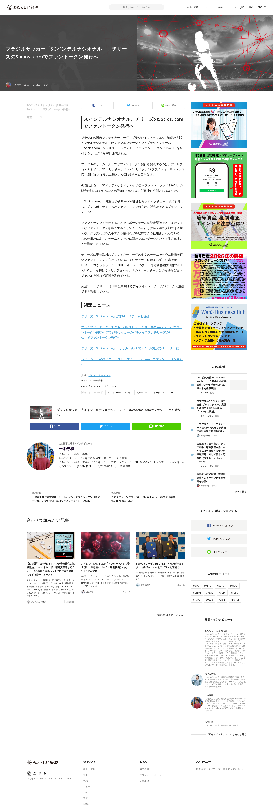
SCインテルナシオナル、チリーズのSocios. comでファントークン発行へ (49, 107)
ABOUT (262, 7)
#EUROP (235, 599)
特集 (212, 393)
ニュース (231, 7)
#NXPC (196, 599)
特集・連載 (193, 7)
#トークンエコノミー (162, 392)
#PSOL (209, 592)
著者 (251, 7)
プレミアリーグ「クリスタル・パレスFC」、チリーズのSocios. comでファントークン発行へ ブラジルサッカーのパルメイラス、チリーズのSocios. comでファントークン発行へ (131, 332)
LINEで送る (170, 105)
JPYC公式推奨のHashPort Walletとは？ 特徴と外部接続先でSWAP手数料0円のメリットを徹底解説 (211, 383)
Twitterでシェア (221, 538)
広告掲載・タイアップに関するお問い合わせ (220, 769)
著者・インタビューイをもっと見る (227, 734)
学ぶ (220, 7)
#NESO (234, 592)
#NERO (220, 585)
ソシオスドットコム (100, 375)
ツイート (135, 105)
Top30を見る (240, 491)
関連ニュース (34, 117)
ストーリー (208, 7)
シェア (99, 105)
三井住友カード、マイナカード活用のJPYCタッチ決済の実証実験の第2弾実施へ (211, 427)
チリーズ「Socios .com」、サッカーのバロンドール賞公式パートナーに (130, 348)
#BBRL (222, 599)
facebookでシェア (223, 525)
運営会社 (144, 769)
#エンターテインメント (119, 392)
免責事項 (144, 781)
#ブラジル (141, 392)
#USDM (197, 592)
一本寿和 (66, 449)
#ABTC (207, 585)
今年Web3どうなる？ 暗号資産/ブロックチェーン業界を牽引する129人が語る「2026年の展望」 (211, 406)
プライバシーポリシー (152, 775)
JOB (243, 7)
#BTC (196, 585)
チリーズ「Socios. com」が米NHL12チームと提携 (115, 316)
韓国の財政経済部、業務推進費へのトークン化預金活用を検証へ (211, 477)
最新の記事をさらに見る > (171, 614)
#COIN (222, 592)
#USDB (209, 599)
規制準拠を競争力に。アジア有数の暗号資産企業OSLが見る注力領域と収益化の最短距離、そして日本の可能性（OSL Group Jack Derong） (211, 452)
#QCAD (234, 585)
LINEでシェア (220, 552)
